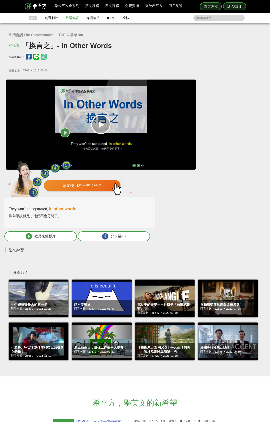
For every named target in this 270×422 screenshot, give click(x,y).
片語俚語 (72, 18)
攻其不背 (140, 365)
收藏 (16, 45)
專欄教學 (93, 18)
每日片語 (140, 372)
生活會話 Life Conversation (31, 35)
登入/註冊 (234, 6)
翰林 (125, 18)
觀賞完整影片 (188, 142)
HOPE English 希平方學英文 (98, 338)
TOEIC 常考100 (70, 35)
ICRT (111, 18)
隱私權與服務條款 (188, 365)
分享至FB (233, 142)
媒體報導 (161, 376)
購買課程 (211, 6)
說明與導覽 (184, 369)
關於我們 (161, 372)
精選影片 (51, 18)
